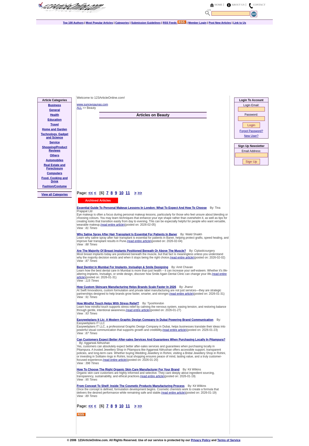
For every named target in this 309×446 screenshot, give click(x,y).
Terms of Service (228, 440)
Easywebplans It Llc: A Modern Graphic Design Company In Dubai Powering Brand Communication (145, 319)
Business (54, 105)
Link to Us (239, 22)
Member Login (197, 22)
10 (121, 193)
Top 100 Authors (73, 22)
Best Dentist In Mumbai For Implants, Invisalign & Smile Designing (122, 267)
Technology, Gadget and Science (54, 135)
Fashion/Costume (54, 186)
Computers (54, 173)
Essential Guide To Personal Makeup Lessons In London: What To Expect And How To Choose (142, 207)
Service (54, 142)
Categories (122, 22)
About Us (238, 4)
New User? (251, 136)
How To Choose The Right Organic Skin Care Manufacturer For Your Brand (128, 369)
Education (55, 119)
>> (140, 193)
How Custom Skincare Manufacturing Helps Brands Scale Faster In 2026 (126, 287)
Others (54, 155)
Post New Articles (220, 22)
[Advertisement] (154, 59)
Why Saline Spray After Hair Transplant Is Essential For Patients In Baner (127, 234)
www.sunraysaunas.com (92, 104)
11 (128, 193)
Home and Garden (54, 129)
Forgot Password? (251, 131)
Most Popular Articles (99, 22)
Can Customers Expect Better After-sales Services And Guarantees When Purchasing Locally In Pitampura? (151, 339)
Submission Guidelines (146, 22)
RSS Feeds (174, 22)
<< (90, 193)
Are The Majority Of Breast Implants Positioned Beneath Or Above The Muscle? (131, 250)
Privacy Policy (201, 440)
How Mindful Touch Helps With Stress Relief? (108, 303)
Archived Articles (98, 200)
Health (54, 115)
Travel (54, 124)
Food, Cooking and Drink (55, 179)
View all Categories (55, 194)
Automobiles (54, 160)
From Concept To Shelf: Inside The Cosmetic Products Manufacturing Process (131, 386)
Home (218, 4)
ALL (79, 108)
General (54, 110)
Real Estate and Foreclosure (54, 166)
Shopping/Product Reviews (54, 149)
